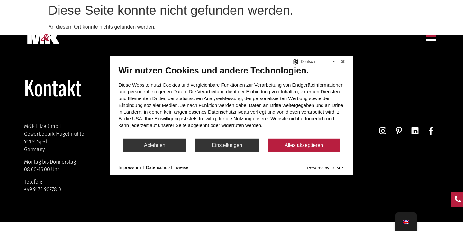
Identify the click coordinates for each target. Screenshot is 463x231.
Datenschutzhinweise (167, 167)
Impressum (130, 167)
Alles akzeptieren (304, 145)
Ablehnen (155, 145)
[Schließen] (343, 61)
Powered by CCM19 (325, 168)
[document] (232, 101)
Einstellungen (227, 145)
